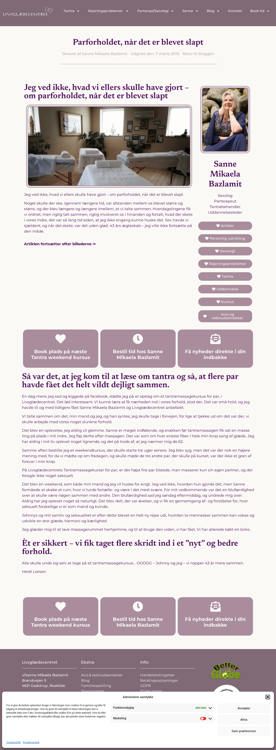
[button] (268, 697)
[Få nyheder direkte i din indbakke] (215, 339)
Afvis (243, 720)
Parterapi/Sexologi (155, 11)
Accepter (244, 708)
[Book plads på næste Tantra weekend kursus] (60, 339)
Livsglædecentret (39, 662)
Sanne (190, 11)
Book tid (260, 11)
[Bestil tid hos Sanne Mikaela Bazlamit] (138, 339)
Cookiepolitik (13, 742)
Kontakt (235, 11)
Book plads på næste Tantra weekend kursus (60, 354)
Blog (213, 11)
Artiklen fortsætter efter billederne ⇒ (60, 244)
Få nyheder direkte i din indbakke (215, 354)
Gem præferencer (244, 731)
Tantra (71, 11)
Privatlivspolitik (31, 742)
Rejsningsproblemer (108, 11)
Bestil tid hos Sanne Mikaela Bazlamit (138, 354)
